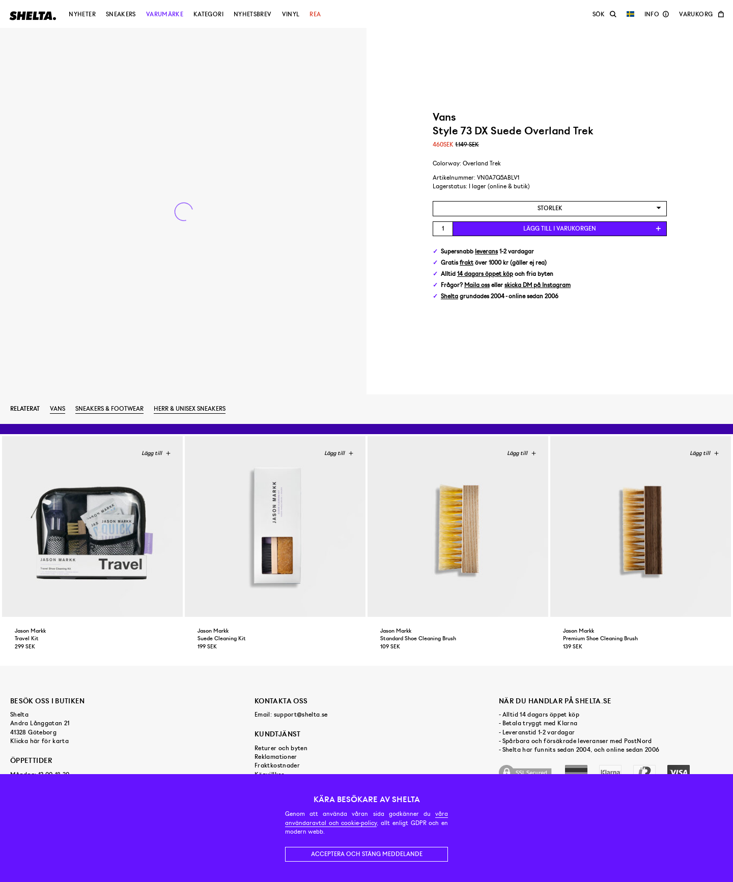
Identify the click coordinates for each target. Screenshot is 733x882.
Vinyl (291, 14)
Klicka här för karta (39, 741)
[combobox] (550, 208)
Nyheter (82, 14)
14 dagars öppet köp (485, 274)
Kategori (208, 14)
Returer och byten (281, 748)
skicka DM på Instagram (537, 285)
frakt (466, 263)
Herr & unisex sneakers (189, 408)
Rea (315, 14)
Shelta (449, 296)
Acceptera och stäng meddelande (366, 854)
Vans (57, 408)
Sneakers (121, 14)
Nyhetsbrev (253, 14)
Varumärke (164, 14)
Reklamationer (276, 756)
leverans (486, 251)
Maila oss (477, 285)
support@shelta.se (301, 714)
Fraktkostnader (277, 765)
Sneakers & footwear (109, 408)
